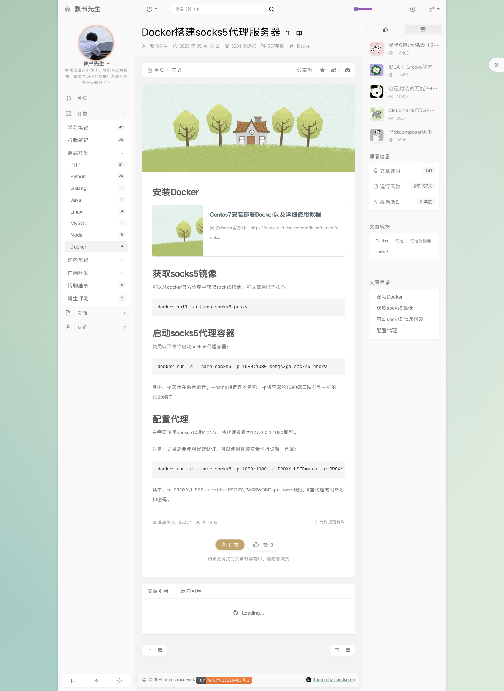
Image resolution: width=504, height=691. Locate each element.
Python (97, 176)
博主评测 (96, 298)
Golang (97, 188)
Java (97, 199)
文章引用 (157, 591)
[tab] (385, 29)
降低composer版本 (410, 131)
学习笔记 (96, 127)
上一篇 (154, 650)
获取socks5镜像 (394, 308)
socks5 (382, 251)
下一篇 (342, 650)
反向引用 (191, 591)
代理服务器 (420, 240)
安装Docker (389, 296)
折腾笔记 (96, 140)
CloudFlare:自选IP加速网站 (419, 110)
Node (97, 234)
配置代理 (386, 330)
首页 (155, 70)
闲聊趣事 (96, 285)
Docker (97, 246)
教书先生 (159, 46)
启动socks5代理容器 (400, 319)
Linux (97, 211)
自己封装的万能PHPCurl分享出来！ (429, 88)
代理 (399, 240)
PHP (97, 164)
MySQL (97, 223)
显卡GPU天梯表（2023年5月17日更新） (436, 45)
